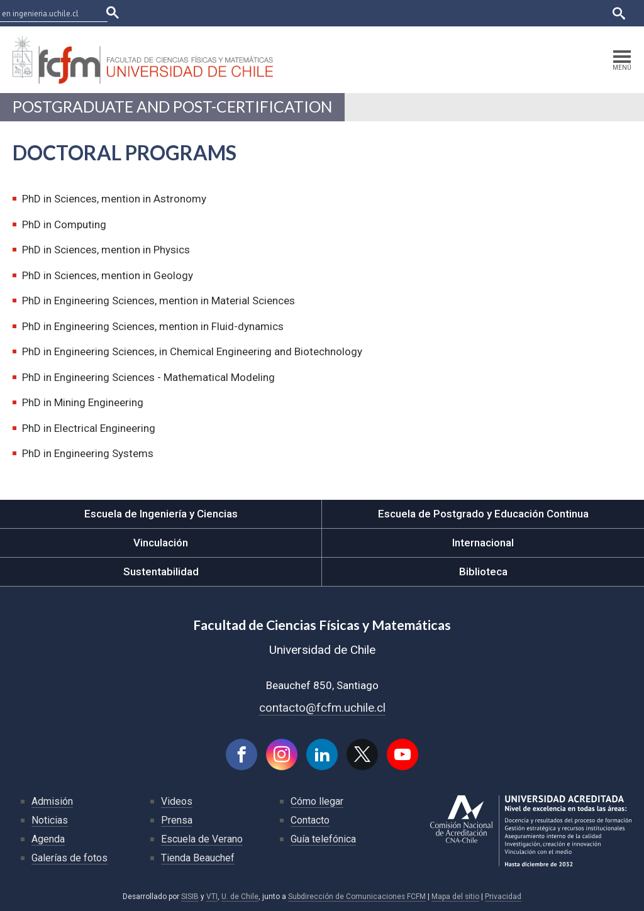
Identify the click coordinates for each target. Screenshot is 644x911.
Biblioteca (483, 571)
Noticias (49, 820)
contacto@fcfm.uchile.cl (322, 707)
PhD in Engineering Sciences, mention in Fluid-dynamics (153, 326)
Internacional (483, 542)
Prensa (176, 820)
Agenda (48, 839)
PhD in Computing (64, 224)
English (587, 13)
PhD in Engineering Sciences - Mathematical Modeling (148, 377)
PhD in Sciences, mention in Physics (106, 249)
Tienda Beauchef (198, 858)
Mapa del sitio (455, 896)
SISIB (190, 896)
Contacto (310, 820)
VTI (212, 896)
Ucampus (448, 13)
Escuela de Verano (202, 839)
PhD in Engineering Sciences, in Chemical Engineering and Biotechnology (192, 351)
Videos (176, 801)
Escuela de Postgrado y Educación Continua (483, 513)
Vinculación (160, 542)
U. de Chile (239, 896)
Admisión (52, 801)
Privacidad (503, 896)
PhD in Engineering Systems (87, 453)
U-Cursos (403, 13)
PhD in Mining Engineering (82, 402)
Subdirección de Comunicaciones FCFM (357, 896)
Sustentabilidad (161, 571)
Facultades (338, 13)
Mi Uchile (493, 13)
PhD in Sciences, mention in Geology (107, 275)
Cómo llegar (317, 801)
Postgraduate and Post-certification (172, 106)
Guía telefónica (323, 839)
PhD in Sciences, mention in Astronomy (114, 198)
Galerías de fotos (69, 858)
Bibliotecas (542, 13)
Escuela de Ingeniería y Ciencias (161, 513)
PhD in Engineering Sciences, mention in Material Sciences (158, 300)
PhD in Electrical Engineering (88, 428)
